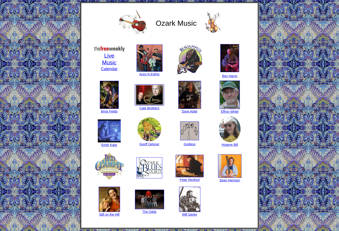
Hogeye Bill (230, 142)
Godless (189, 142)
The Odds (149, 210)
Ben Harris (229, 74)
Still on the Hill (109, 212)
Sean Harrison (229, 178)
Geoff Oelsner (149, 142)
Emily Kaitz (109, 143)
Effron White (230, 109)
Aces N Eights (149, 72)
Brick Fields (109, 109)
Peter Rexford (190, 178)
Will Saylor (189, 212)
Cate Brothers (149, 106)
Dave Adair (189, 109)
